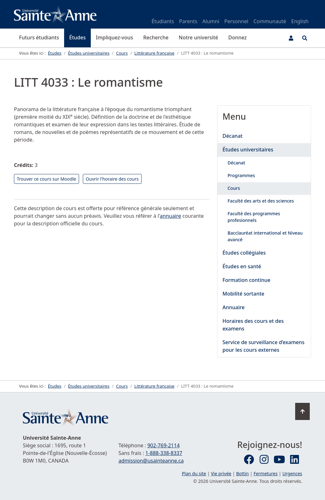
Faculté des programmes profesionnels (254, 216)
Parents (188, 21)
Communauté (269, 21)
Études (77, 37)
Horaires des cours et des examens (253, 324)
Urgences (292, 473)
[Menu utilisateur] (291, 38)
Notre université (198, 37)
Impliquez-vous (114, 37)
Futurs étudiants (39, 37)
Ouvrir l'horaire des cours (112, 179)
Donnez (237, 37)
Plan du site (194, 473)
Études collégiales (244, 252)
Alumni (210, 21)
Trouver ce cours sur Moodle (46, 179)
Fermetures (266, 473)
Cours (234, 188)
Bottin (242, 473)
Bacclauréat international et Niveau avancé (265, 236)
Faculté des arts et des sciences (261, 201)
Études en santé (241, 266)
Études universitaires (247, 149)
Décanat (232, 135)
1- (163, 453)
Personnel (236, 21)
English (299, 21)
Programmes (241, 175)
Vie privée (221, 473)
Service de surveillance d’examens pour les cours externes (263, 346)
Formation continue (246, 280)
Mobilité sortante (243, 293)
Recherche (156, 37)
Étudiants (162, 21)
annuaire (170, 215)
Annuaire (233, 307)
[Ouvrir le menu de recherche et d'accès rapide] (304, 38)
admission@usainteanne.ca (150, 460)
